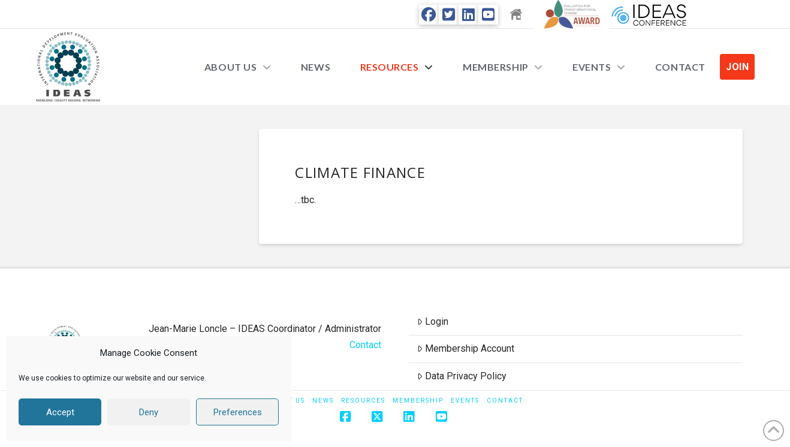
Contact (365, 345)
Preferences (237, 412)
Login (432, 321)
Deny (148, 412)
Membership (418, 400)
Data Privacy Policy (461, 376)
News (323, 400)
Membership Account (465, 348)
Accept (60, 412)
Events (465, 400)
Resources (363, 400)
